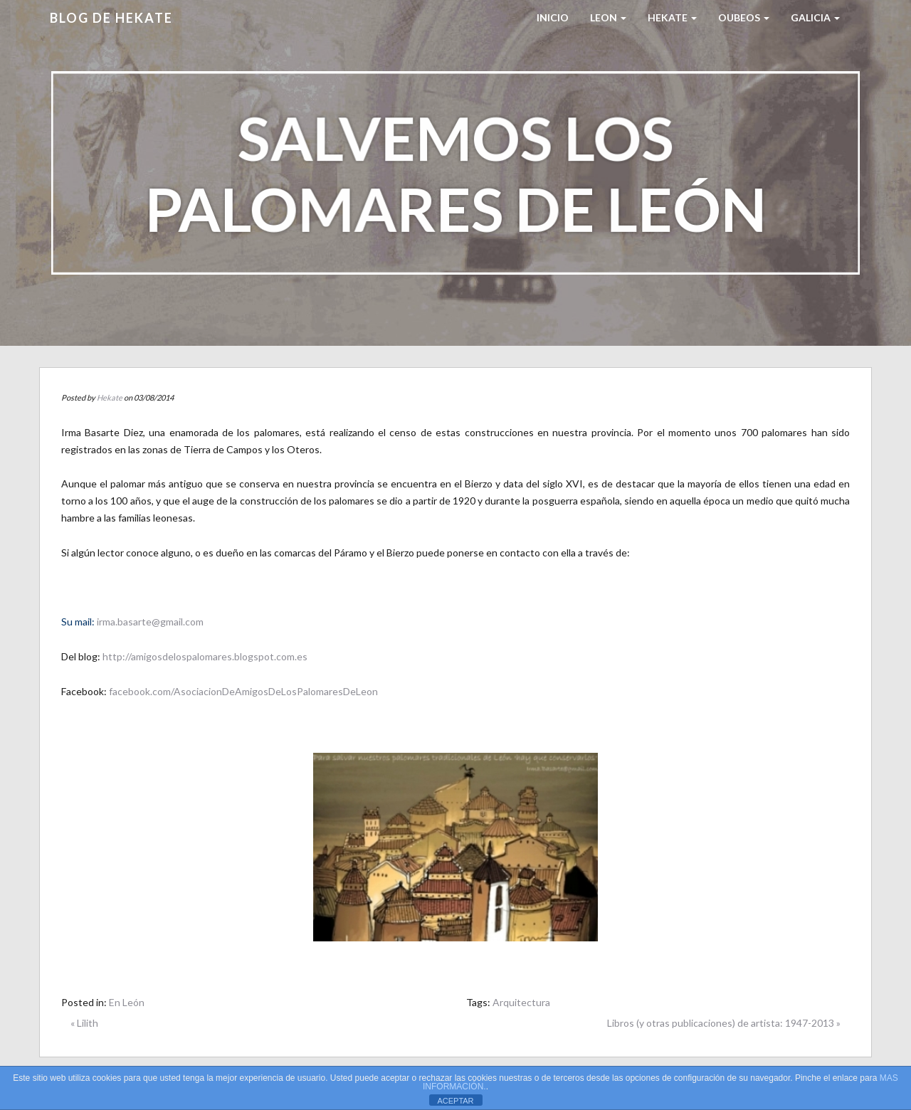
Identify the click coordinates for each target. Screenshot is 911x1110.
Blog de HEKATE (111, 18)
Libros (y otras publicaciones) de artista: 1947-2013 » (724, 1023)
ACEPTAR (455, 1100)
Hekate (109, 397)
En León (126, 1002)
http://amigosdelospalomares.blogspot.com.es (204, 656)
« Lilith (84, 1023)
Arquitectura (521, 1002)
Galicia (815, 17)
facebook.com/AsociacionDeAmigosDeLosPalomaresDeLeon (243, 691)
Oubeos (743, 17)
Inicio (553, 17)
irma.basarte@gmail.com (150, 621)
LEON (608, 17)
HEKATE (672, 17)
